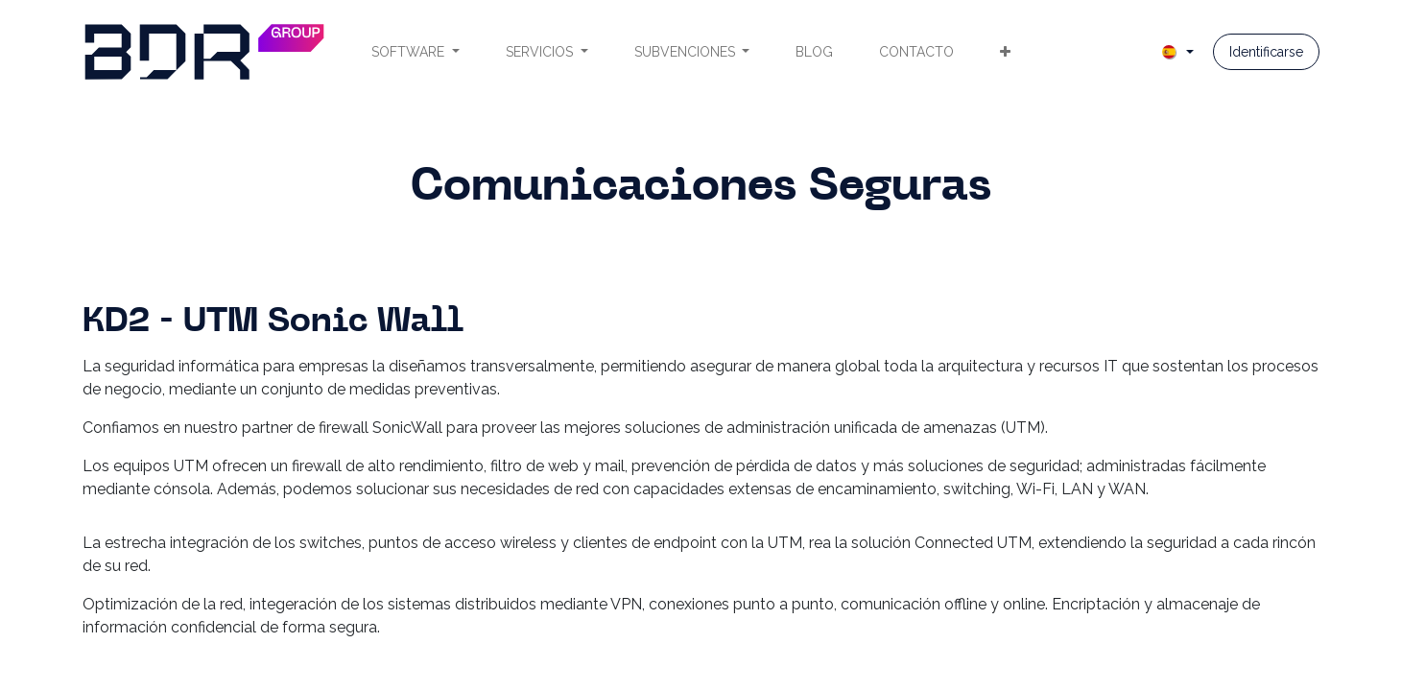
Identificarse (1266, 52)
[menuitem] (415, 52)
